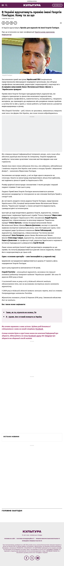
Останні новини (11, 437)
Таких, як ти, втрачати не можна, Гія (21, 312)
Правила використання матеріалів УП (48, 538)
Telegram (48, 336)
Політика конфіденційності (25, 538)
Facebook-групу (34, 336)
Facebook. (39, 329)
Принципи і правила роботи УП (32, 541)
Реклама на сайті (9, 538)
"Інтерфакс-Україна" (52, 549)
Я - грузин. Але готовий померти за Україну (24, 317)
